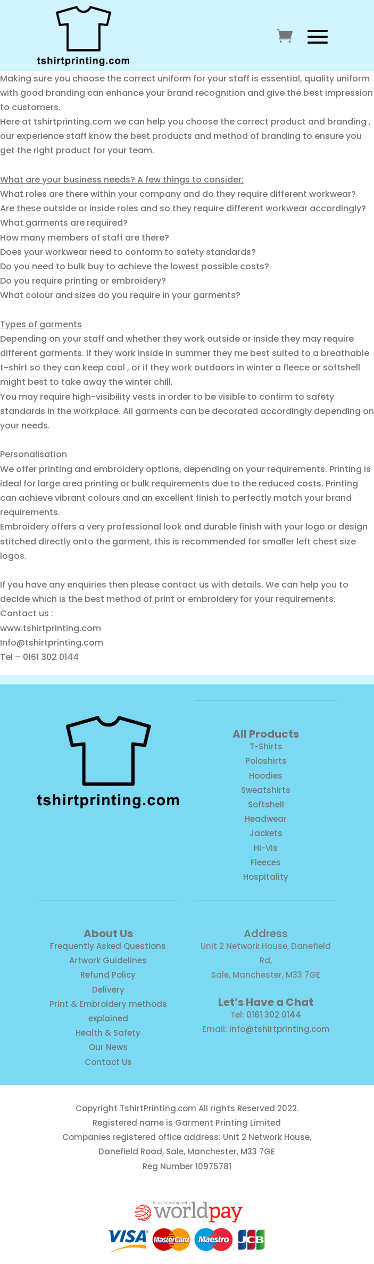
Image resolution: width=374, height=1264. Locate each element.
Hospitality (265, 876)
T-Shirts (266, 746)
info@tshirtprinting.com (279, 1029)
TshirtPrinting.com (158, 1108)
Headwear (266, 818)
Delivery (108, 989)
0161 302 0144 (273, 1014)
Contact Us (108, 1062)
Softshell (266, 804)
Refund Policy (108, 974)
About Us (108, 933)
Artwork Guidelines (108, 960)
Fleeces (266, 862)
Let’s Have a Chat (265, 1002)
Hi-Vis (266, 848)
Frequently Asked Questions (108, 946)
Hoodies (265, 775)
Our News (108, 1047)
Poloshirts (266, 760)
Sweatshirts (265, 790)
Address (266, 933)
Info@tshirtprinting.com (51, 643)
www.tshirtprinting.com (50, 628)
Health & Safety (108, 1032)
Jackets (266, 833)
